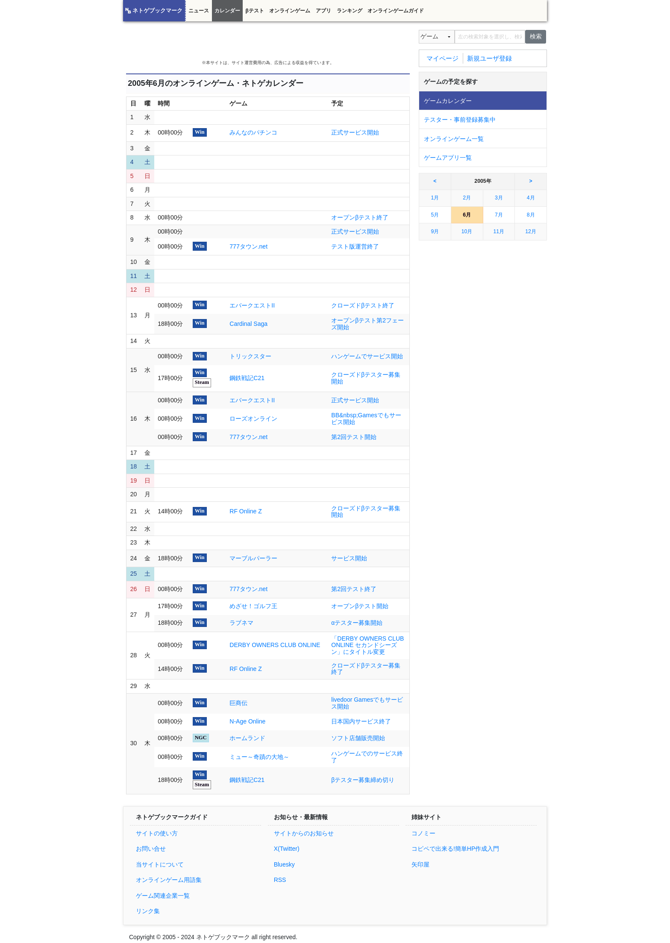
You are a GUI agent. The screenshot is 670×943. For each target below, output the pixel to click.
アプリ (323, 11)
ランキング (349, 11)
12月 (530, 231)
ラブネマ (241, 622)
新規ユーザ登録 (489, 58)
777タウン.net (248, 246)
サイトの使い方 (157, 833)
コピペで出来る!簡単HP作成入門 (455, 848)
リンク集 (148, 911)
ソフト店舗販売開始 (358, 738)
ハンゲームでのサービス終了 (367, 757)
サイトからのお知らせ (304, 833)
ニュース (198, 11)
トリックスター (250, 356)
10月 (467, 231)
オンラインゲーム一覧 (454, 138)
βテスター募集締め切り (362, 779)
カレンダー (227, 11)
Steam (202, 382)
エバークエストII (252, 305)
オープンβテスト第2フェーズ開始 (367, 324)
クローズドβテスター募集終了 (365, 669)
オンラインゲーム (289, 11)
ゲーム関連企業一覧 (163, 895)
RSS (280, 879)
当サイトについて (160, 864)
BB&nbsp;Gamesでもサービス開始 (366, 418)
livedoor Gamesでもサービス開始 (367, 703)
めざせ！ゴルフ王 (253, 606)
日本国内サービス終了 (361, 721)
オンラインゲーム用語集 (169, 879)
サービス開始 (349, 558)
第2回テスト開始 (353, 436)
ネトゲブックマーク (157, 11)
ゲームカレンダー (448, 100)
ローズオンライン (253, 418)
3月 (499, 198)
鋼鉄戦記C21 (246, 378)
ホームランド (247, 738)
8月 (531, 215)
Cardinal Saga (248, 323)
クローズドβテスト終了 (362, 305)
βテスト (254, 11)
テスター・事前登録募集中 (460, 119)
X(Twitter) (287, 848)
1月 (435, 198)
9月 (435, 231)
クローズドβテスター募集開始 (365, 378)
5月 (435, 215)
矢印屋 (420, 864)
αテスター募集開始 (356, 622)
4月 (531, 198)
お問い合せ (151, 848)
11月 (499, 231)
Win (200, 132)
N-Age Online (247, 721)
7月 (499, 215)
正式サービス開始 (355, 132)
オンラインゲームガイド (395, 11)
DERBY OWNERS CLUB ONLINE (274, 644)
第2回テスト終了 (353, 589)
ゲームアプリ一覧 (448, 157)
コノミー (423, 833)
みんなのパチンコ (253, 132)
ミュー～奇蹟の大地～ (259, 756)
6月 (467, 215)
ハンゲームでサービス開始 (367, 356)
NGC (201, 738)
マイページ (442, 58)
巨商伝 (238, 703)
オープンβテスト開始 (359, 606)
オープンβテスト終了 (359, 217)
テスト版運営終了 (355, 246)
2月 (467, 198)
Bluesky (284, 864)
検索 (536, 36)
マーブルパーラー (253, 558)
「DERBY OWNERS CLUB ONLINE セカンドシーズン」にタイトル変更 (367, 645)
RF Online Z (245, 511)
